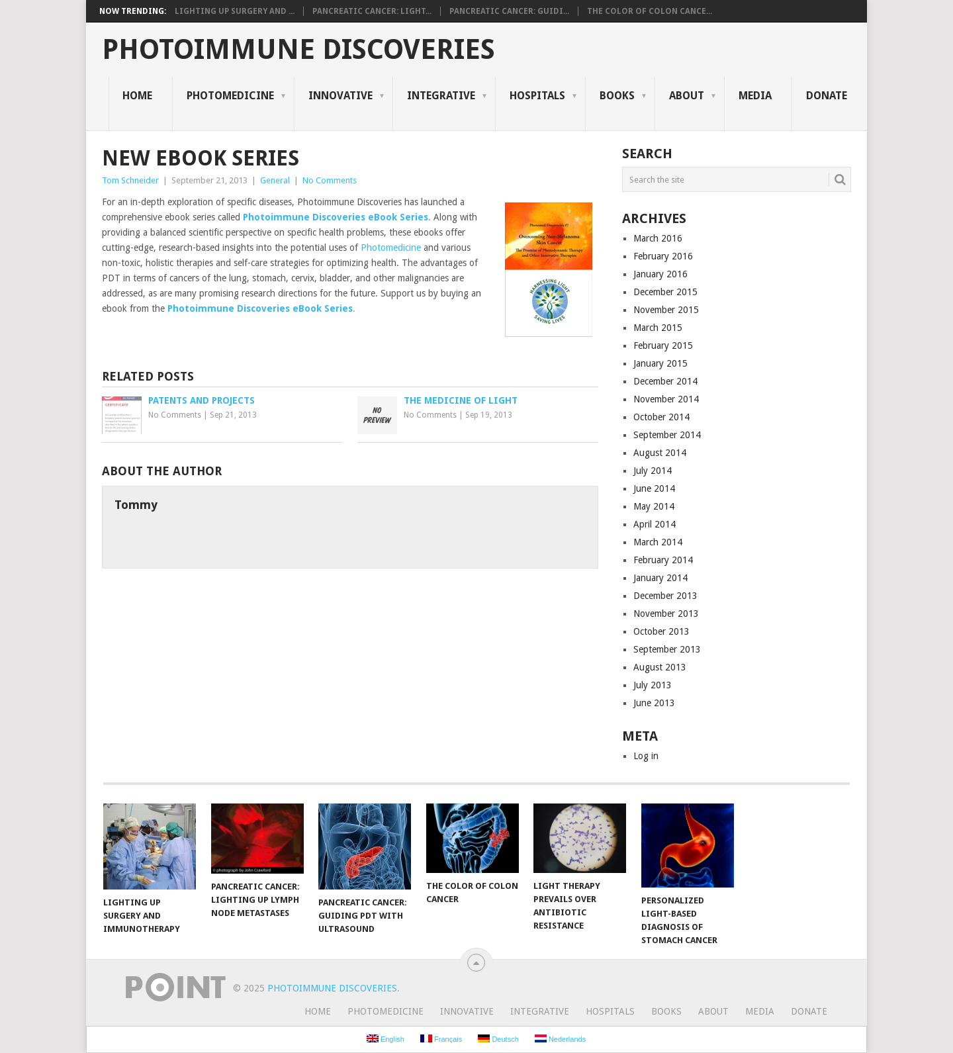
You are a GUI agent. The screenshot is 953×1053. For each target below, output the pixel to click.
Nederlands (560, 1038)
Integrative (441, 95)
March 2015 (657, 327)
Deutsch (498, 1038)
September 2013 (667, 649)
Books (617, 95)
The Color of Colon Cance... (649, 11)
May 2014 (653, 506)
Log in (645, 756)
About (686, 95)
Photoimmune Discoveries (298, 50)
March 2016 (657, 238)
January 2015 (660, 363)
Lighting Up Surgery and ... (235, 11)
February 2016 (663, 256)
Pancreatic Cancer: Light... (371, 11)
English (385, 1038)
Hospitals (537, 95)
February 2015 (663, 345)
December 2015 (665, 292)
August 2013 (659, 667)
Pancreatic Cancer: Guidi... (509, 11)
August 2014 (659, 452)
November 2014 (666, 399)
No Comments (329, 180)
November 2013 (666, 613)
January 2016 (660, 274)
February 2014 (663, 560)
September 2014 (667, 435)
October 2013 (661, 631)
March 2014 (657, 542)
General (275, 180)
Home (137, 95)
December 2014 (665, 381)
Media (755, 95)
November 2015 (666, 309)
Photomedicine (230, 95)
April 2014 (654, 524)
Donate (826, 95)
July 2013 (652, 685)
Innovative (340, 95)
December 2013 (665, 595)
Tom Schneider (130, 180)
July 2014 (652, 470)
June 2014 (654, 488)
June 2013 (654, 703)
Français (441, 1038)
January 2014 (660, 577)
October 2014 (661, 417)
